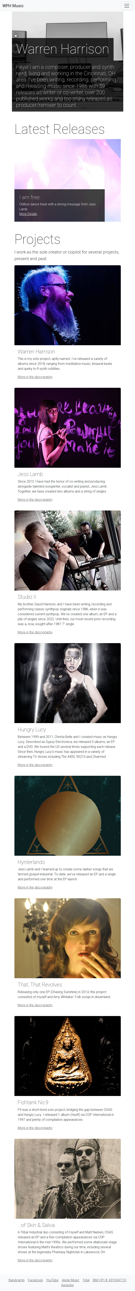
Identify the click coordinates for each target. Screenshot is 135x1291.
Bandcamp (17, 1280)
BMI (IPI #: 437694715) (109, 1280)
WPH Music (13, 5)
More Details (28, 214)
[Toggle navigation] (127, 6)
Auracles (67, 1285)
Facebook (35, 1280)
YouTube (52, 1280)
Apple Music (70, 1280)
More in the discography (35, 377)
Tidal (86, 1280)
